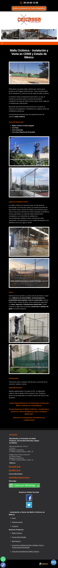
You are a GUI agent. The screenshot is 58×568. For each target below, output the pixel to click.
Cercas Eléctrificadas (19, 537)
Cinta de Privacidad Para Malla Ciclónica (25, 551)
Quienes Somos (17, 522)
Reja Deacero (16, 541)
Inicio (14, 518)
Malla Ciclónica (17, 533)
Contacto (15, 526)
